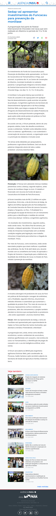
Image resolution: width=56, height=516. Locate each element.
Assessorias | (39, 505)
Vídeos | (33, 505)
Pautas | (20, 505)
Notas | (25, 505)
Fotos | (29, 505)
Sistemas (45, 505)
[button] (9, 2)
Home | (11, 505)
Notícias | (15, 505)
